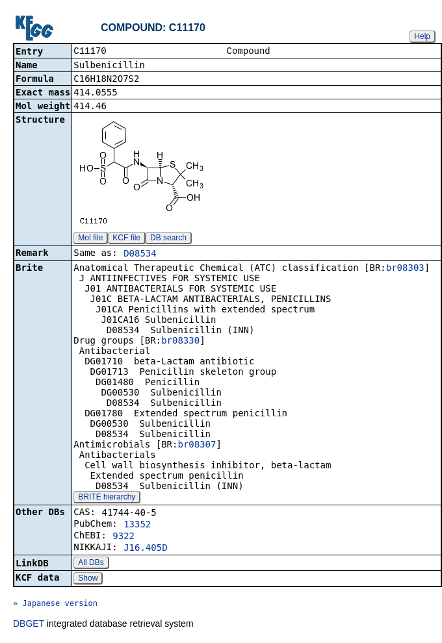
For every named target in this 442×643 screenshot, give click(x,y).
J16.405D (145, 549)
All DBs (90, 563)
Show (88, 579)
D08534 (140, 254)
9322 (123, 537)
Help (422, 36)
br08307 (196, 445)
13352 (137, 525)
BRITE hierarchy (106, 498)
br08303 (405, 269)
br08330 (180, 341)
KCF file (126, 239)
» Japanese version (55, 604)
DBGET (28, 625)
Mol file (90, 239)
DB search (168, 239)
